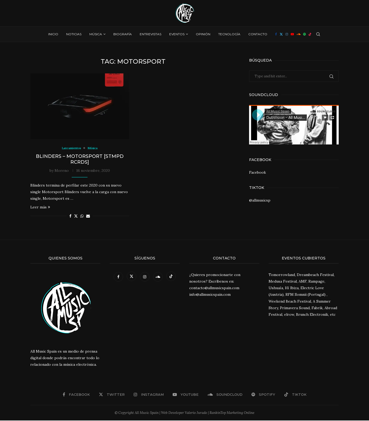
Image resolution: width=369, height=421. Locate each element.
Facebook (257, 172)
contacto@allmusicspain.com (214, 288)
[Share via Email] (88, 216)
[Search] (318, 34)
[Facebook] (276, 34)
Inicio (53, 34)
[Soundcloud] (298, 34)
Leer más (40, 207)
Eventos (176, 34)
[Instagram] (286, 34)
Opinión (203, 34)
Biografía (122, 34)
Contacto (257, 34)
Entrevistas (150, 34)
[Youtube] (292, 34)
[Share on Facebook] (70, 216)
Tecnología (229, 34)
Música (95, 34)
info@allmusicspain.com (210, 295)
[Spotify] (304, 34)
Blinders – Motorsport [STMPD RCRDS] (80, 160)
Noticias (73, 34)
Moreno (62, 171)
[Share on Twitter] (76, 216)
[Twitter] (281, 34)
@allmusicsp (259, 200)
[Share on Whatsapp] (82, 216)
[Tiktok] (310, 34)
